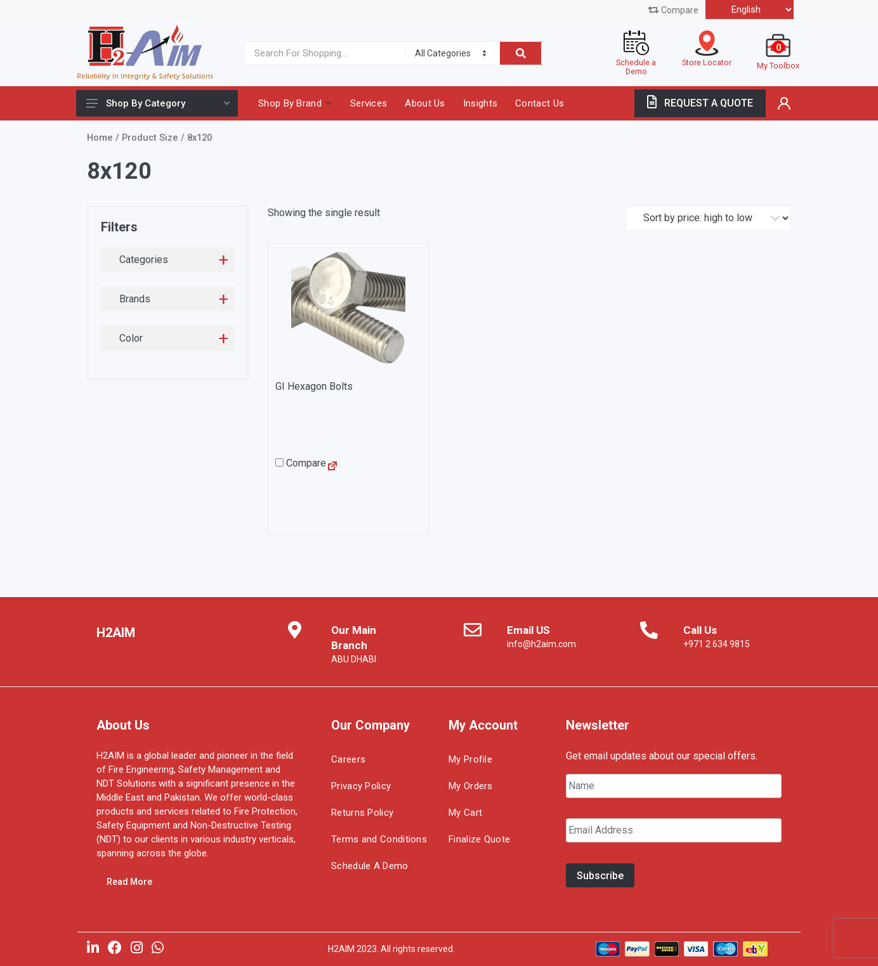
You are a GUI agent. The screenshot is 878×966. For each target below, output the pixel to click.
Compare (673, 10)
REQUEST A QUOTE (700, 103)
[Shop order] (708, 218)
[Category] (450, 53)
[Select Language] (749, 9)
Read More (129, 882)
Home (100, 137)
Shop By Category (158, 103)
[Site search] (322, 53)
